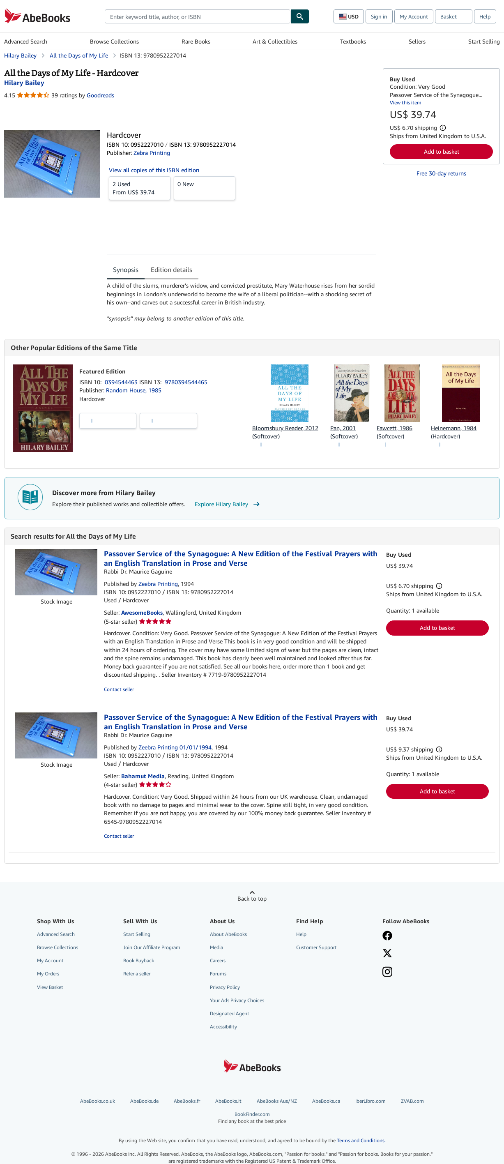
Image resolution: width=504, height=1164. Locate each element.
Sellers (417, 41)
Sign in (379, 16)
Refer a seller (136, 973)
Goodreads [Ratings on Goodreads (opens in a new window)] (100, 95)
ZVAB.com (412, 1101)
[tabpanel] (241, 302)
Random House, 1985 (133, 390)
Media (216, 947)
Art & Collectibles (275, 41)
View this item (405, 102)
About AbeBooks (228, 934)
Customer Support (316, 947)
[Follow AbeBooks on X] (387, 954)
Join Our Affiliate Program (151, 947)
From (140, 188)
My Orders (48, 973)
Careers (218, 960)
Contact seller (119, 689)
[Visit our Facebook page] (387, 936)
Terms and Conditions (360, 1140)
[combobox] (197, 16)
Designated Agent (229, 1013)
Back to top (252, 898)
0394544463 (122, 381)
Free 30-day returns (441, 173)
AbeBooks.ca (326, 1101)
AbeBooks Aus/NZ (277, 1101)
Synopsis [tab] (125, 269)
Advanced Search (25, 41)
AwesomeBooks (142, 612)
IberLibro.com (370, 1101)
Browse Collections (114, 41)
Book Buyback (138, 960)
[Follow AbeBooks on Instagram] (387, 972)
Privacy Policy (225, 987)
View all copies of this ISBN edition (154, 169)
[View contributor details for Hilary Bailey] (24, 82)
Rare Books (196, 41)
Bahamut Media (143, 775)
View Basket (50, 987)
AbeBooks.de (144, 1101)
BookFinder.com (252, 1118)
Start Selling (484, 41)
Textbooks (353, 41)
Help (485, 16)
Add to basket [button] (441, 151)
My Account (414, 16)
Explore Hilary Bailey (228, 504)
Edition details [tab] (171, 269)
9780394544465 (186, 381)
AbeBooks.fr (187, 1101)
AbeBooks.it (228, 1101)
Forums (218, 973)
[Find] (300, 16)
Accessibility (223, 1026)
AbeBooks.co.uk (97, 1101)
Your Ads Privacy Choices (237, 1000)
